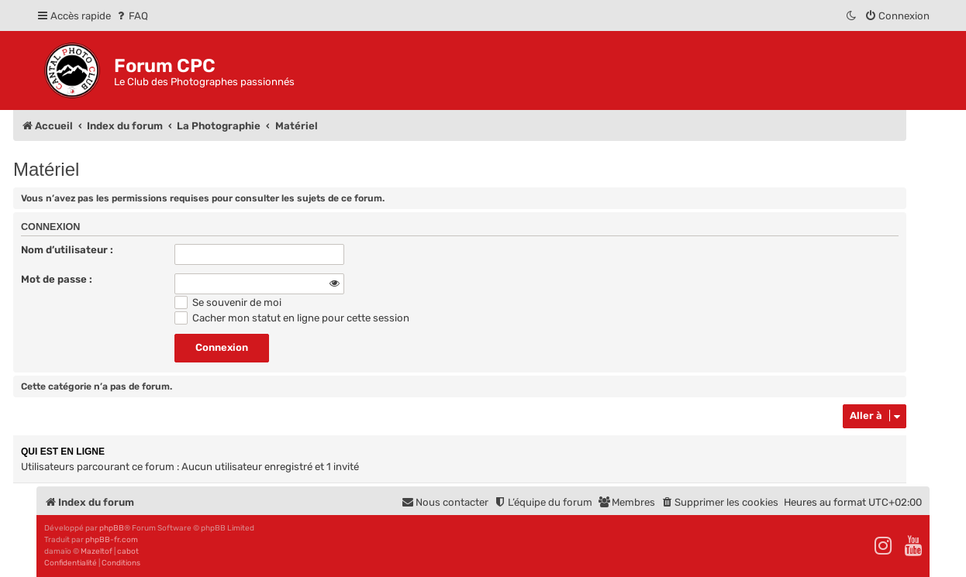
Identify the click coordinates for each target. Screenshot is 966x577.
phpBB (111, 528)
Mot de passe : (56, 279)
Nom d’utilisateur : (67, 250)
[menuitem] (131, 16)
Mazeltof (96, 551)
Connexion (50, 227)
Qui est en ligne (63, 451)
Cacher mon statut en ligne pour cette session (291, 318)
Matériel (46, 169)
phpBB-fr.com (111, 539)
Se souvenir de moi (227, 302)
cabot (128, 551)
